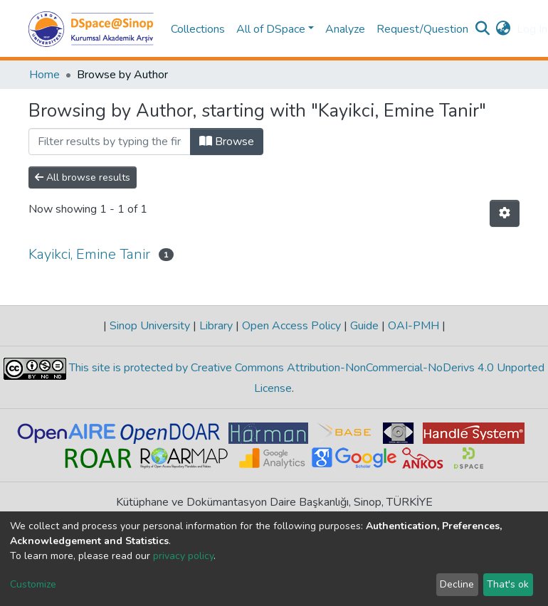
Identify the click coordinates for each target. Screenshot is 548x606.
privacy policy (183, 556)
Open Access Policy (291, 326)
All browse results (82, 177)
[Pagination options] (505, 213)
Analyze (345, 29)
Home (44, 75)
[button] (503, 29)
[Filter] (109, 141)
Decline (457, 584)
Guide (364, 326)
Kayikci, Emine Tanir (89, 254)
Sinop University (150, 326)
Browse (226, 141)
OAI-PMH (413, 326)
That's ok (508, 584)
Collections (198, 29)
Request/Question (422, 29)
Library (216, 326)
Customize (33, 584)
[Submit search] (483, 29)
